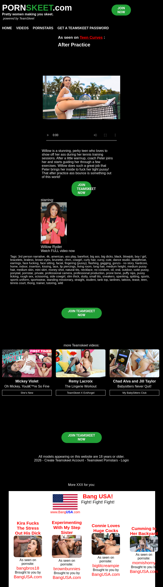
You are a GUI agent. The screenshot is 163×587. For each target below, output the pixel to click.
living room (84, 266)
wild (60, 283)
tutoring (51, 283)
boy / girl (140, 256)
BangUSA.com (28, 576)
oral (117, 269)
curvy (100, 259)
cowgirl (77, 259)
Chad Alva (122, 381)
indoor (23, 266)
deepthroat (139, 259)
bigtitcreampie (105, 565)
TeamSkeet (26, 18)
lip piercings (68, 266)
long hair (98, 266)
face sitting (47, 263)
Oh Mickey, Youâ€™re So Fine (26, 386)
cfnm (68, 259)
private (39, 273)
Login (125, 460)
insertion (34, 266)
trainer (40, 283)
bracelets (16, 259)
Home (7, 28)
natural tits (72, 269)
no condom (101, 269)
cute (108, 259)
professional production (89, 273)
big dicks (107, 256)
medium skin (25, 269)
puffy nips (129, 273)
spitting (134, 276)
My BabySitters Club (134, 392)
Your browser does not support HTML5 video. (81, 97)
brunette (57, 259)
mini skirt (41, 269)
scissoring (41, 276)
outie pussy (140, 269)
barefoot (83, 256)
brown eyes (42, 259)
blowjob (128, 256)
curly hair (90, 259)
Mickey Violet (26, 381)
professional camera (58, 273)
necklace (87, 269)
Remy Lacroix (80, 381)
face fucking (30, 263)
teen (144, 279)
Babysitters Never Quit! (134, 386)
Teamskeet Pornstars (102, 460)
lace (55, 266)
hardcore (141, 263)
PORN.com (37, 7)
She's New (27, 392)
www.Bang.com (65, 512)
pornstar (27, 273)
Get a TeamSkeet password (83, 28)
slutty (84, 276)
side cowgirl (57, 276)
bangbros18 (28, 568)
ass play (70, 256)
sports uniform (19, 279)
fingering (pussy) (76, 263)
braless (29, 259)
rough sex (26, 276)
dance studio (121, 259)
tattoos (126, 279)
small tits (95, 276)
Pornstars (43, 28)
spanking (122, 276)
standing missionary (60, 279)
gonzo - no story (123, 263)
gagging (105, 263)
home (14, 266)
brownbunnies (66, 568)
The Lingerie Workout (81, 386)
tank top (102, 279)
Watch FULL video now (58, 251)
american (57, 256)
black (117, 256)
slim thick (73, 276)
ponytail (15, 273)
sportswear (38, 279)
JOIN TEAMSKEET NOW (84, 189)
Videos (22, 28)
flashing (93, 263)
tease (135, 279)
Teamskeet (80, 345)
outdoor (127, 269)
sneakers (108, 276)
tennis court (17, 283)
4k (48, 256)
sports (145, 276)
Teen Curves (91, 37)
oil (112, 269)
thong (31, 283)
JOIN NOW (121, 10)
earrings (15, 263)
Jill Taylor (147, 381)
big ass (95, 256)
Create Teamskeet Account (64, 460)
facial (59, 263)
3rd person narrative (31, 256)
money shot (56, 269)
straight (79, 279)
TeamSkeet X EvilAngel (81, 392)
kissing (46, 266)
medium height (116, 266)
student (91, 279)
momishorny (144, 562)
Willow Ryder (51, 247)
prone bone (113, 273)
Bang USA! (98, 496)
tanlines (115, 279)
